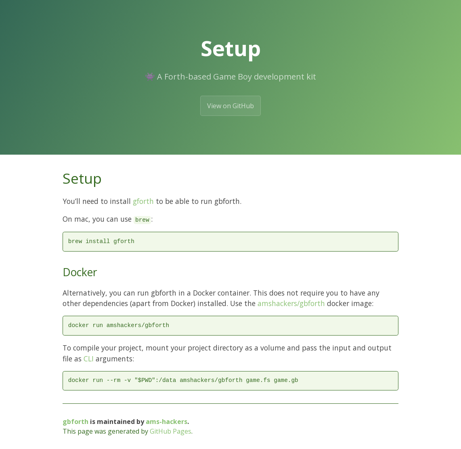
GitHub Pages (170, 431)
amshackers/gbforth (291, 303)
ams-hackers (166, 421)
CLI (89, 358)
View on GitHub (230, 105)
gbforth (75, 421)
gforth (143, 201)
